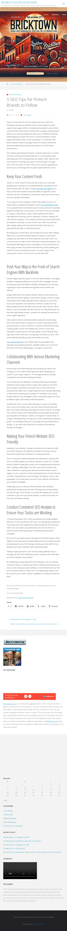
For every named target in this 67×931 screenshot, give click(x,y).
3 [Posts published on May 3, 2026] (59, 784)
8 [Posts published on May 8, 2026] (42, 787)
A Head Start (8, 815)
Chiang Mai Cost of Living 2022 (14, 848)
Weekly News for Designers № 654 (16, 837)
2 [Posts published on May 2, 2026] (50, 784)
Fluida (33, 924)
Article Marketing (16, 84)
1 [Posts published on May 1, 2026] (42, 784)
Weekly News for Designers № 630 (16, 845)
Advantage (27, 115)
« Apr (5, 800)
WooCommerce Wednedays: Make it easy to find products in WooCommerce (32, 852)
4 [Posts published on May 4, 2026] (7, 787)
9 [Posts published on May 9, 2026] (50, 787)
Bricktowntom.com (10, 704)
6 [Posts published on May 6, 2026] (24, 787)
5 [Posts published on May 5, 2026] (16, 787)
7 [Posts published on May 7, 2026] (33, 787)
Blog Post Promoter (26, 598)
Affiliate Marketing (9, 818)
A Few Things (8, 811)
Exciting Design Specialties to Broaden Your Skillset (22, 841)
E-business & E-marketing (12, 826)
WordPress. (40, 924)
